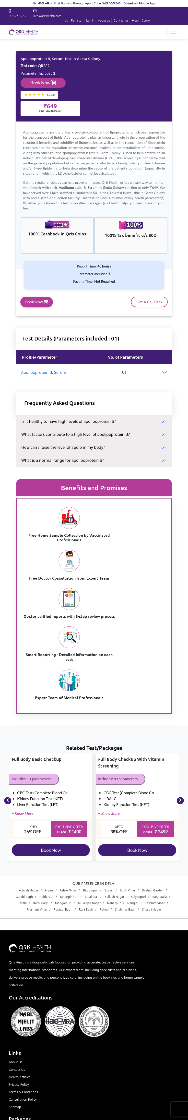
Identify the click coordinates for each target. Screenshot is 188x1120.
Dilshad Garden (153, 791)
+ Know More (22, 713)
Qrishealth (93, 1113)
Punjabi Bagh (63, 810)
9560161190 (27, 1064)
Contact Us (17, 970)
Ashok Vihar (68, 791)
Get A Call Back (142, 302)
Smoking (103, 1007)
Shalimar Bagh (125, 810)
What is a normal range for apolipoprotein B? (70, 461)
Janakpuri (91, 797)
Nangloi (132, 804)
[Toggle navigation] (172, 27)
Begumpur (90, 791)
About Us (16, 962)
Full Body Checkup (110, 1022)
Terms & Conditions (23, 992)
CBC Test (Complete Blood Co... (43, 692)
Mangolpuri (63, 804)
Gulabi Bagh (24, 797)
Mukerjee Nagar (89, 804)
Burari (109, 791)
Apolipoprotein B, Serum (50, 373)
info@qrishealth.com (33, 1073)
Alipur (49, 791)
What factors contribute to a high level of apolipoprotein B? (83, 435)
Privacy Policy (19, 985)
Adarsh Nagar (28, 791)
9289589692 (27, 1055)
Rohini (104, 810)
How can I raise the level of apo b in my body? (70, 448)
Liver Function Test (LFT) (38, 704)
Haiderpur (46, 797)
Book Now (50, 78)
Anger (101, 1000)
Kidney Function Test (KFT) (40, 698)
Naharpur (114, 804)
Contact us (149, 13)
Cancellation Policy (23, 1000)
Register (101, 13)
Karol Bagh (41, 804)
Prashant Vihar (36, 810)
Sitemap (15, 1007)
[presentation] (7, 700)
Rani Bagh (86, 810)
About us (132, 13)
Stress (101, 992)
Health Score (170, 13)
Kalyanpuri (138, 797)
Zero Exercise (107, 1014)
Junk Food (104, 977)
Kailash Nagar (114, 797)
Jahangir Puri (69, 797)
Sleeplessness (107, 970)
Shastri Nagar (151, 810)
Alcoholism (105, 962)
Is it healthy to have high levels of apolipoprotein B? (76, 422)
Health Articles (20, 977)
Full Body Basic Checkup (36, 659)
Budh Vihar (127, 791)
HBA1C (110, 698)
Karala (22, 804)
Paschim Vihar (155, 804)
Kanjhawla (159, 797)
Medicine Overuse (110, 985)
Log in (118, 13)
